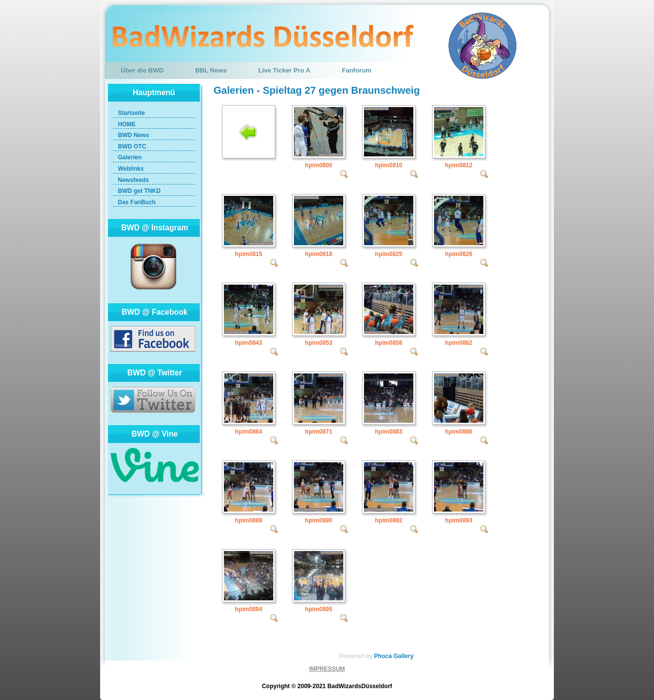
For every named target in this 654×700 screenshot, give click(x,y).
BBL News (211, 70)
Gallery (404, 656)
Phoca (383, 656)
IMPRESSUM (327, 668)
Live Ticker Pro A (284, 70)
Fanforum (356, 70)
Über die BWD (142, 70)
